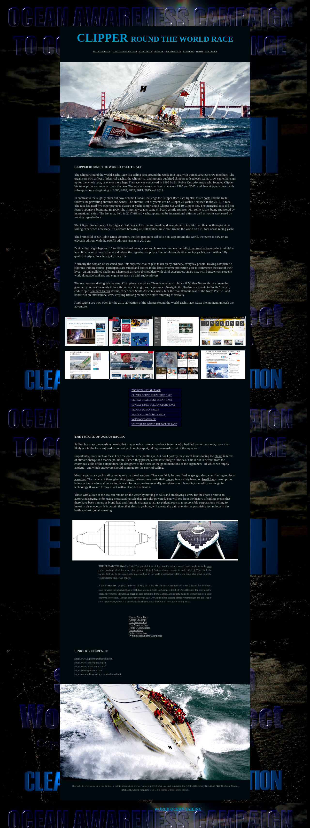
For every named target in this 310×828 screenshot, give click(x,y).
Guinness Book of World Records (177, 590)
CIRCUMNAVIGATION (125, 51)
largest (125, 574)
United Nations (153, 570)
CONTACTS (145, 51)
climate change (87, 460)
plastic (130, 479)
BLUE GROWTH (101, 51)
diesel (135, 475)
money (170, 479)
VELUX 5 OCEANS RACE (145, 409)
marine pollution (113, 460)
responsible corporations (199, 502)
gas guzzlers (199, 475)
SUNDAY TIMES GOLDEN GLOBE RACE (153, 404)
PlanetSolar (173, 585)
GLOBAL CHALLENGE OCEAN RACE (152, 400)
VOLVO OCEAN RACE (144, 419)
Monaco (163, 593)
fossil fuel (208, 479)
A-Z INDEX (211, 51)
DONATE (158, 51)
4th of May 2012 (141, 585)
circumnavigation (198, 248)
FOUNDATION (173, 51)
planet (218, 456)
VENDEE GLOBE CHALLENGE (148, 414)
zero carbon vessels (108, 444)
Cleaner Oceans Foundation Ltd (170, 786)
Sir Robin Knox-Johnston (113, 236)
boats (207, 198)
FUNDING (188, 51)
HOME (199, 51)
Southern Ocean (100, 291)
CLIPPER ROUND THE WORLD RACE (152, 395)
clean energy (94, 506)
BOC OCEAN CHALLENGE (146, 390)
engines (145, 475)
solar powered (156, 498)
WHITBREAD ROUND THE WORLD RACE (154, 424)
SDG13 (191, 570)
